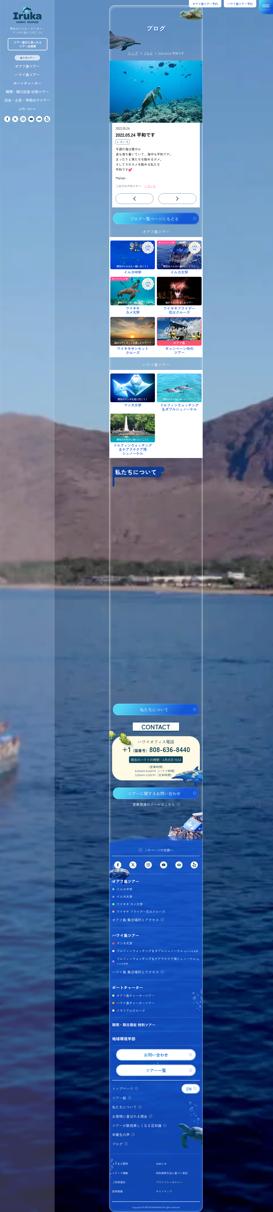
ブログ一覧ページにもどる (154, 219)
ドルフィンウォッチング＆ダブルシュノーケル (157, 950)
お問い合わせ (27, 109)
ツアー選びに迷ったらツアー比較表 (28, 44)
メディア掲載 (120, 1173)
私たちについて (154, 710)
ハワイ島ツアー (27, 74)
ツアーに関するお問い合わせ (154, 793)
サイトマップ (164, 1191)
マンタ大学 (124, 943)
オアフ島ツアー (27, 66)
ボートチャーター (27, 83)
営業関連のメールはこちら (154, 804)
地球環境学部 (123, 1038)
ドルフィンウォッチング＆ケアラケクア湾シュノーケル (157, 960)
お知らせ (161, 1164)
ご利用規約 (118, 1182)
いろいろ (123, 142)
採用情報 (117, 1191)
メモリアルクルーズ (130, 1010)
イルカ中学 (124, 889)
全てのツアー (27, 58)
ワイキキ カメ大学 (129, 904)
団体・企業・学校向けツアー (27, 100)
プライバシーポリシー (169, 1182)
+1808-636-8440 (156, 749)
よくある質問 (120, 1164)
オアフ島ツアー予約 (205, 4)
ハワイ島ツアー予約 (240, 4)
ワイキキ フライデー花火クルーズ (140, 911)
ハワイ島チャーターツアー (135, 1003)
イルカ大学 (124, 896)
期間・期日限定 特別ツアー (27, 91)
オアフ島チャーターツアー (135, 995)
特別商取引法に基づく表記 (172, 1173)
